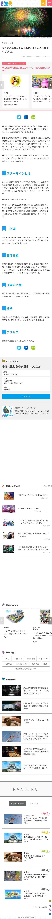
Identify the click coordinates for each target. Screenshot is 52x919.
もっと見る (48, 486)
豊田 (45, 663)
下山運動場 (17, 658)
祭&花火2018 (22, 663)
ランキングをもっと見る (39, 907)
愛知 (5, 43)
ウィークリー (35, 803)
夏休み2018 (43, 658)
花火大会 (35, 663)
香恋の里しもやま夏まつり (26, 668)
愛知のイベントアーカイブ (25, 407)
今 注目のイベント (17, 803)
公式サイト (26, 396)
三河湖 (6, 658)
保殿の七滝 (30, 658)
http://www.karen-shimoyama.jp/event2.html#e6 (37, 37)
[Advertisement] (26, 452)
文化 (11, 43)
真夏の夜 (8, 663)
